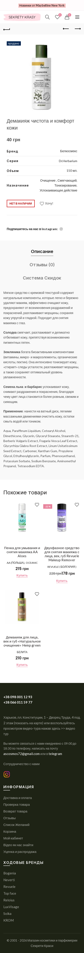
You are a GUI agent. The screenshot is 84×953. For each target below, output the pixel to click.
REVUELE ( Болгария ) (61, 566)
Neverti (9, 880)
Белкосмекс (68, 151)
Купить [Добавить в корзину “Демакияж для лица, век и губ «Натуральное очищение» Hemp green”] (22, 665)
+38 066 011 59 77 (17, 702)
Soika (7, 913)
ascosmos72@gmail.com (21, 754)
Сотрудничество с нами (21, 764)
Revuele (9, 887)
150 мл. (72, 170)
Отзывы (9, 818)
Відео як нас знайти (18, 845)
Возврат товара (15, 811)
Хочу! (49, 203)
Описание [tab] (42, 251)
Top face (9, 893)
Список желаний (59, 15)
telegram (55, 754)
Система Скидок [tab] (42, 278)
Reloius (9, 900)
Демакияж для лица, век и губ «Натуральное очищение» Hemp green (22, 641)
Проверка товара (16, 804)
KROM (8, 920)
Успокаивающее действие (58, 190)
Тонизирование (65, 185)
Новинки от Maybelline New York (42, 5)
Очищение (48, 180)
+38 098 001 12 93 (17, 697)
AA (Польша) (15, 562)
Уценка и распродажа (20, 852)
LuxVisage (11, 907)
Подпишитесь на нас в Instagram (32, 229)
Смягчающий (67, 180)
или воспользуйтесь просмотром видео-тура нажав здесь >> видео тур (39, 728)
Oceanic (32, 562)
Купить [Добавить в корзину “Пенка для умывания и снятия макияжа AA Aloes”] (22, 575)
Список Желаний (16, 825)
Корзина (9, 831)
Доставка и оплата (17, 798)
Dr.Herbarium (68, 161)
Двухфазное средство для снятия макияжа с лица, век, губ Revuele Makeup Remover (62, 554)
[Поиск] (47, 17)
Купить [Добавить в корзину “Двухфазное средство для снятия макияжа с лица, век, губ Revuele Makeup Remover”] (62, 581)
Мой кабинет (13, 838)
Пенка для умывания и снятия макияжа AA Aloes (22, 552)
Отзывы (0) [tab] (42, 264)
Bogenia (9, 873)
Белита (22, 652)
